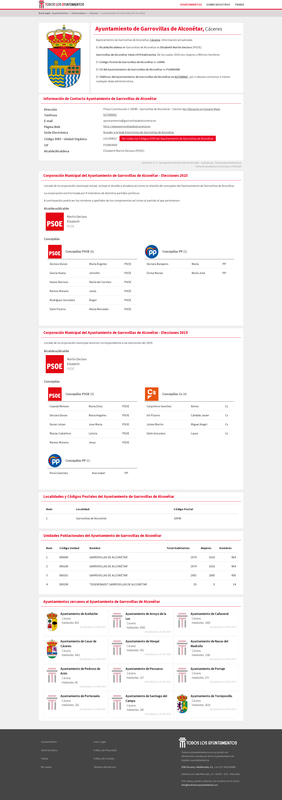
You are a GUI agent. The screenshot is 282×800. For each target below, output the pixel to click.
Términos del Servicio (105, 767)
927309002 (181, 77)
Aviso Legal (99, 741)
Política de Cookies (104, 758)
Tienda (239, 4)
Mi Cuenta (46, 767)
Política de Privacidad (105, 750)
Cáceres (155, 40)
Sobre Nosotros (218, 4)
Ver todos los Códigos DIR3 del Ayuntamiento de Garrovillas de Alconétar (167, 138)
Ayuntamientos (191, 4)
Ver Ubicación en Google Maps (201, 109)
